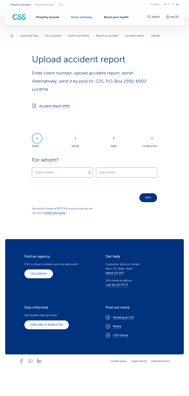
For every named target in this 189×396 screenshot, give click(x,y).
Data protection (160, 361)
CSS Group (117, 335)
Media (113, 326)
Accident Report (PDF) (51, 106)
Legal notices (139, 361)
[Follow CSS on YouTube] (30, 361)
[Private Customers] (19, 17)
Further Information (54, 213)
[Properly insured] (47, 17)
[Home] (11, 36)
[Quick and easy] (81, 17)
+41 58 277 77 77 (117, 285)
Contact (154, 4)
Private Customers (20, 4)
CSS (61, 5)
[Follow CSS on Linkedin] (39, 361)
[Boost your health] (116, 17)
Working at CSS (120, 317)
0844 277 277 (115, 273)
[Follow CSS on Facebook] (21, 361)
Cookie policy (119, 361)
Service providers (44, 5)
